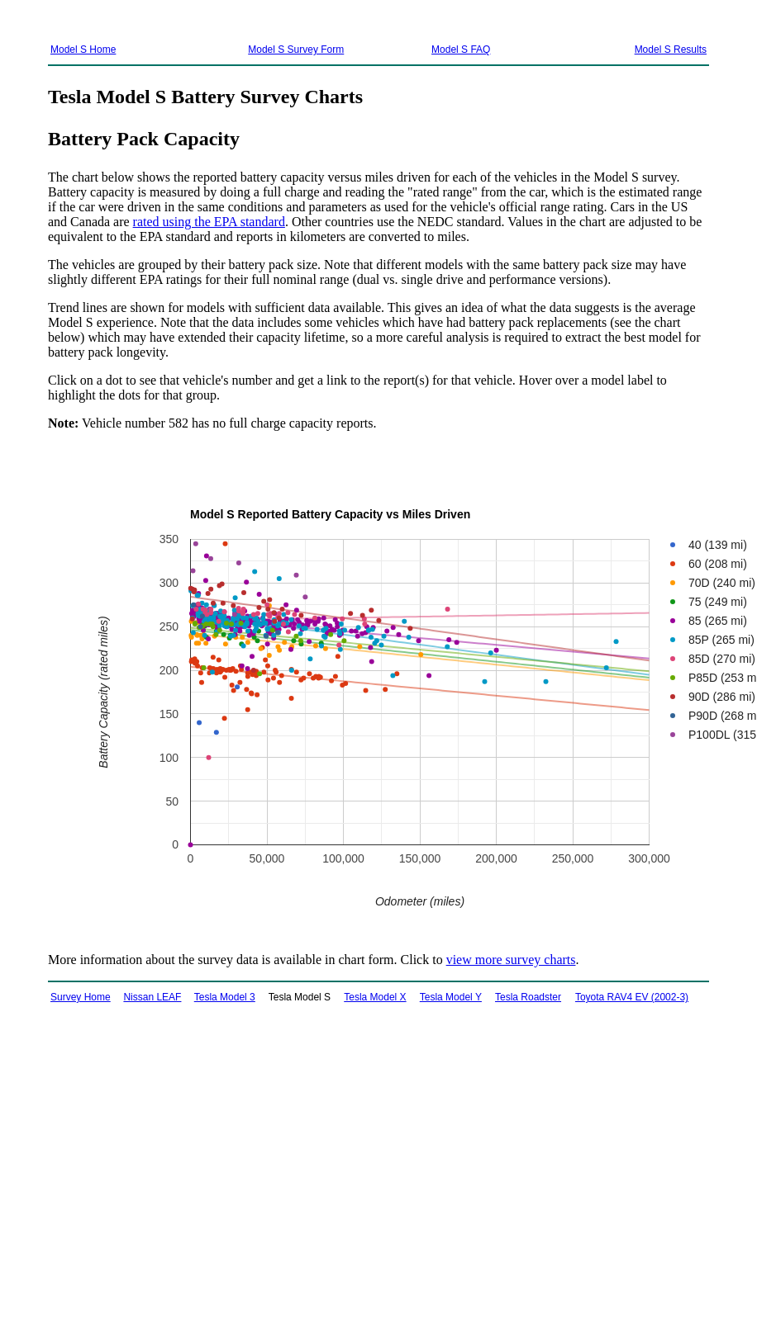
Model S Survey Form (296, 49)
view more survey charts (511, 960)
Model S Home (83, 49)
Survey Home (80, 997)
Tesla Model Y (451, 997)
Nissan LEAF (152, 997)
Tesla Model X (375, 997)
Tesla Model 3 (224, 997)
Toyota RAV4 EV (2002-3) (631, 997)
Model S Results (671, 49)
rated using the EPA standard (209, 222)
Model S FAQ (460, 49)
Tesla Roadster (528, 997)
